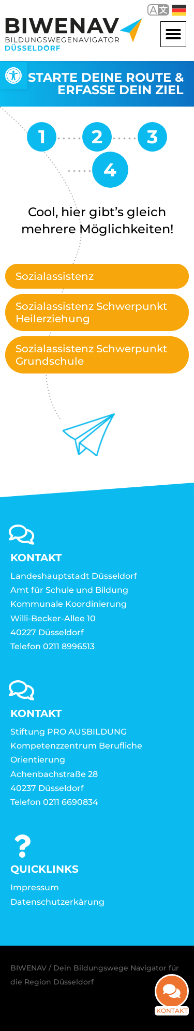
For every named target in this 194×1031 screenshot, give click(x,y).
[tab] (97, 276)
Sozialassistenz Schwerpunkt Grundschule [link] (91, 354)
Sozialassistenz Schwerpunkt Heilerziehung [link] (91, 312)
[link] (13, 75)
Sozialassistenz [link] (55, 276)
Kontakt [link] (172, 1008)
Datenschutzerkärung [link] (57, 902)
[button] (173, 34)
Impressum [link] (34, 887)
